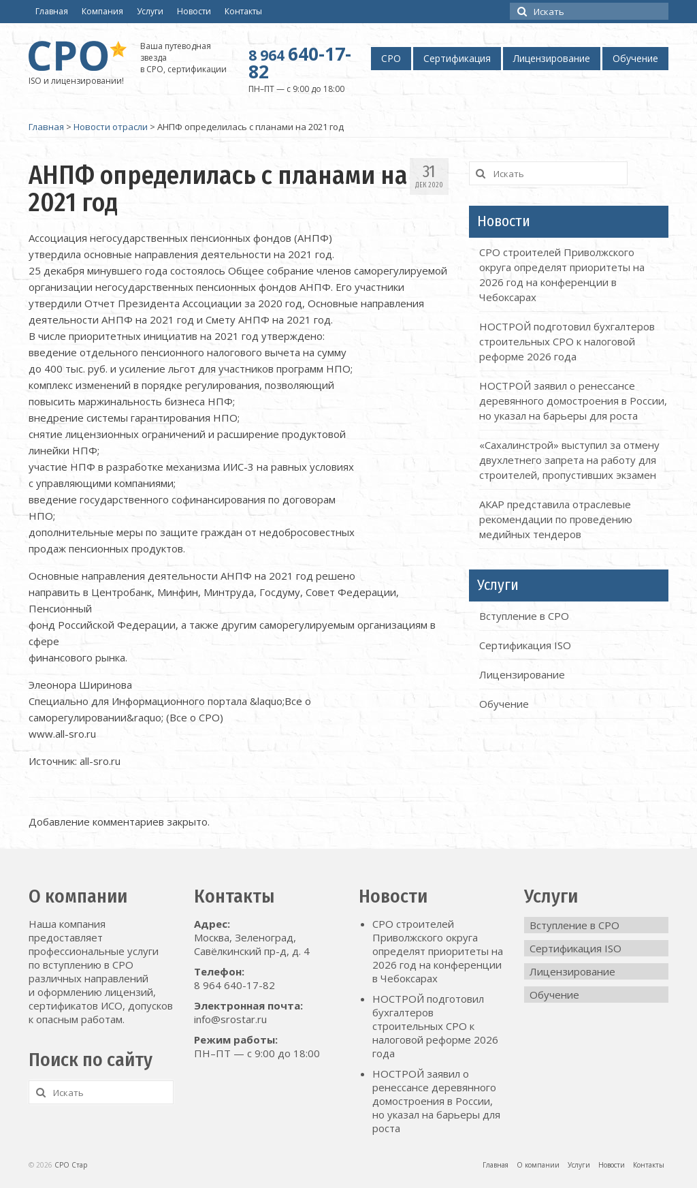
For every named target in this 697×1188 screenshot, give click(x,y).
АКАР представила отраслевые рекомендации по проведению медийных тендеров (555, 519)
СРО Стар (70, 1165)
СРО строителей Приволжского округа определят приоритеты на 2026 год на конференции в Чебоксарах (437, 951)
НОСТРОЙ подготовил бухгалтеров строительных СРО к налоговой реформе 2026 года (567, 341)
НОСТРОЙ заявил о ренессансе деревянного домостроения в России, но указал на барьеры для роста (573, 400)
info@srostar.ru (230, 1019)
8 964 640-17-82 (234, 985)
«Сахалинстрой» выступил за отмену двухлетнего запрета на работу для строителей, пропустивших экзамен (569, 460)
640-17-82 (299, 63)
